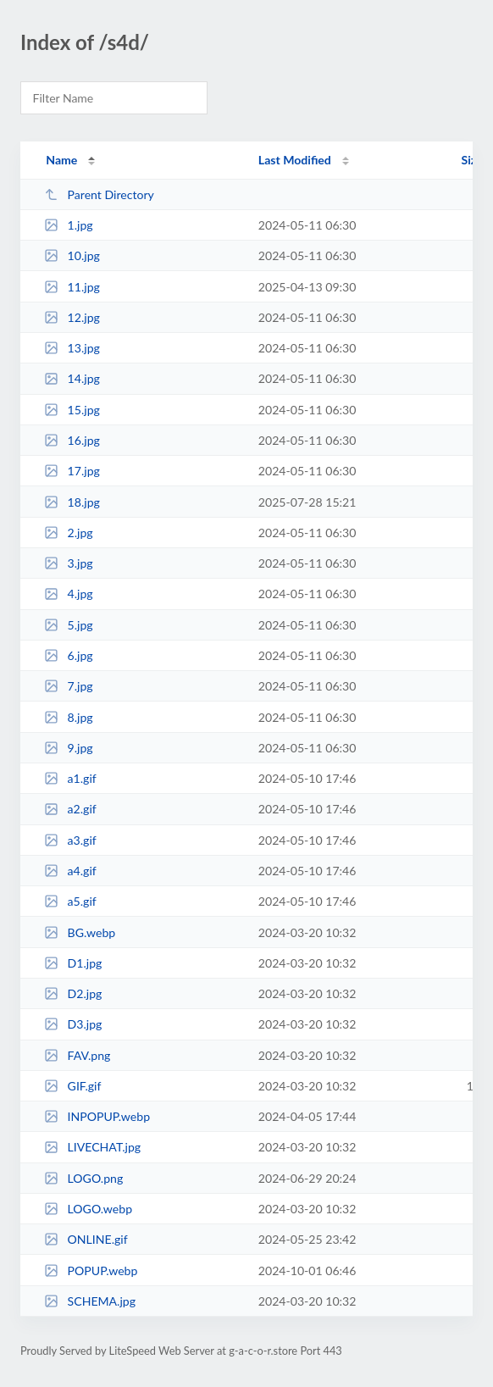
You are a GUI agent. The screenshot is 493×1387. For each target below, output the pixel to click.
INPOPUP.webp (97, 1116)
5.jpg (68, 625)
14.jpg (72, 378)
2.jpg (68, 532)
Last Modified (294, 160)
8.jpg (68, 717)
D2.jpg (73, 993)
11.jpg (72, 287)
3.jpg (68, 563)
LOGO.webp (88, 1208)
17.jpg (72, 470)
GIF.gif (72, 1086)
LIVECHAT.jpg (92, 1147)
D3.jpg (73, 1024)
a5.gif (70, 901)
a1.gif (70, 778)
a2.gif (70, 809)
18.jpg (72, 502)
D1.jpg (73, 963)
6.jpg (68, 655)
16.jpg (72, 440)
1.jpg (68, 225)
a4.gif (70, 870)
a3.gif (70, 840)
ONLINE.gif (85, 1239)
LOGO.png (83, 1178)
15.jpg (72, 409)
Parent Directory (99, 194)
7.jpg (68, 686)
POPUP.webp (90, 1270)
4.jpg (68, 593)
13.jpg (72, 348)
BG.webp (79, 932)
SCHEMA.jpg (90, 1301)
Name (61, 160)
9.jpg (68, 748)
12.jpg (72, 317)
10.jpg (72, 255)
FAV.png (77, 1055)
